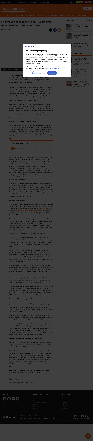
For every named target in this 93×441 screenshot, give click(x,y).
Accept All (52, 73)
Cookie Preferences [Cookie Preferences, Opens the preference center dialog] (39, 73)
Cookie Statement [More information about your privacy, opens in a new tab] (54, 68)
